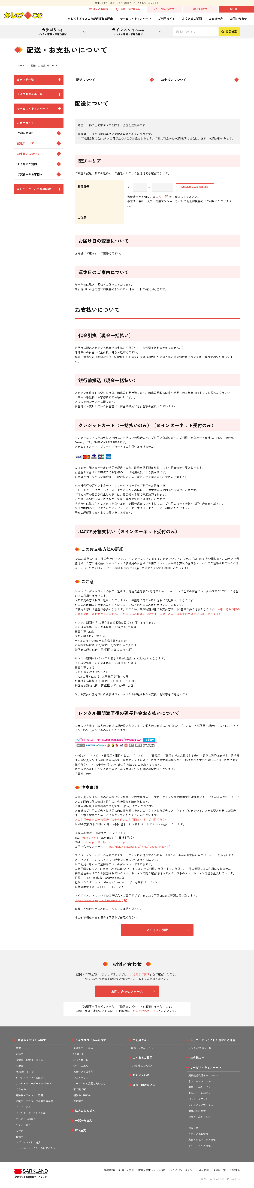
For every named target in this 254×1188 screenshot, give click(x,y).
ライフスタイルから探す (90, 1040)
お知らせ (193, 1127)
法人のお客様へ (99, 9)
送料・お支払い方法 (142, 1048)
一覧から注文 (164, 9)
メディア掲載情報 (198, 1133)
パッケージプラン (198, 1099)
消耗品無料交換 (197, 1111)
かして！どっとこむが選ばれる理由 (90, 18)
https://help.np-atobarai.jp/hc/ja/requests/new (138, 846)
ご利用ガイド (166, 18)
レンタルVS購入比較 (199, 1048)
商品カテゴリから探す (32, 1040)
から (52, 31)
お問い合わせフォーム (127, 991)
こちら (161, 197)
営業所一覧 (219, 1170)
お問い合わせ (238, 18)
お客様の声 (216, 18)
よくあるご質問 (192, 18)
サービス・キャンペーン (135, 18)
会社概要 (204, 1170)
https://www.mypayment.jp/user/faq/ (101, 900)
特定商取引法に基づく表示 (119, 1170)
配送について (114, 79)
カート (236, 9)
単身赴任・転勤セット (200, 1093)
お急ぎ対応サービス (145, 1011)
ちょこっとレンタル (199, 1081)
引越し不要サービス (199, 1087)
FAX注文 (200, 9)
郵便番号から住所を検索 (194, 187)
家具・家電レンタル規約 (151, 1170)
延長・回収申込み (128, 9)
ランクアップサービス (200, 1105)
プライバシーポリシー (182, 1170)
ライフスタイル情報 (199, 1145)
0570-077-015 (90, 837)
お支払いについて (199, 79)
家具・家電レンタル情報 (202, 1139)
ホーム (21, 65)
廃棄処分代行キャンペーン (203, 1075)
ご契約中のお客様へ (142, 1065)
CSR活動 (235, 1170)
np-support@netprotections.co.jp (104, 842)
